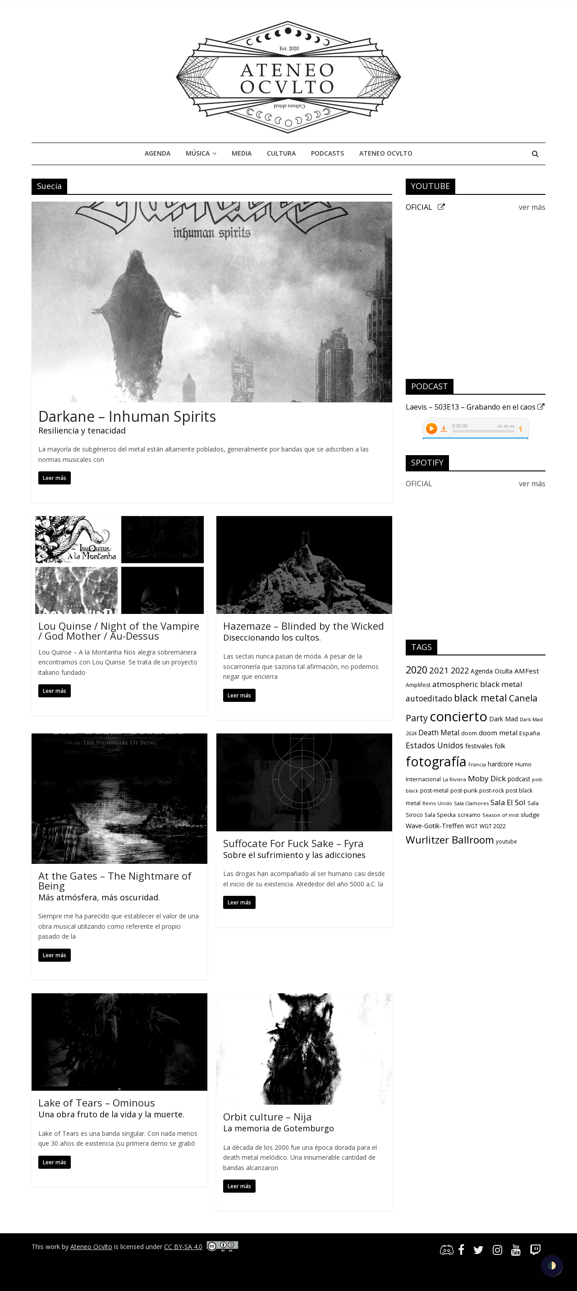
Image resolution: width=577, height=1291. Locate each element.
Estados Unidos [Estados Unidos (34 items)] (434, 745)
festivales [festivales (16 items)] (479, 746)
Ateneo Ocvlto (385, 153)
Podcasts (327, 153)
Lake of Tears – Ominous (96, 1102)
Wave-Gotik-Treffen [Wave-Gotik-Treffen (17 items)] (435, 825)
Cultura (281, 153)
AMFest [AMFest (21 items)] (526, 670)
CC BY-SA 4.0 (183, 1246)
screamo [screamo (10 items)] (469, 814)
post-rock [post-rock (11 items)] (491, 790)
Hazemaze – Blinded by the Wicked (303, 625)
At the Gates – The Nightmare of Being (115, 880)
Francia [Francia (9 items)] (477, 764)
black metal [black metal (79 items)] (480, 697)
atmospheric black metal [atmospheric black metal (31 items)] (477, 684)
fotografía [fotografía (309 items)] (436, 761)
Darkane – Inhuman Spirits (127, 416)
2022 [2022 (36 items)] (460, 670)
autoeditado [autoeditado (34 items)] (429, 698)
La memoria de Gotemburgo (278, 1128)
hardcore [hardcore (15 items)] (500, 764)
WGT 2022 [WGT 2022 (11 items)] (493, 826)
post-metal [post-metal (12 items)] (434, 790)
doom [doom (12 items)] (469, 733)
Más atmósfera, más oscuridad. (99, 897)
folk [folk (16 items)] (500, 746)
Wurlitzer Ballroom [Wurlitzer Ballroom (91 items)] (450, 840)
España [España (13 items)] (529, 733)
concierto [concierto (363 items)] (458, 716)
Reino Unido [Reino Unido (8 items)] (437, 803)
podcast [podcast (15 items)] (519, 779)
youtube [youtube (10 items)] (506, 841)
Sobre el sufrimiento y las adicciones (294, 854)
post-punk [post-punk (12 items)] (463, 790)
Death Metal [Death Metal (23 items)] (438, 733)
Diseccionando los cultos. (272, 637)
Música (198, 153)
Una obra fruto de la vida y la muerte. (111, 1114)
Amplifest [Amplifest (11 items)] (418, 685)
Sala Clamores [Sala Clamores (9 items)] (471, 803)
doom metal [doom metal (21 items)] (498, 732)
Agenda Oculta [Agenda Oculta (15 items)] (492, 671)
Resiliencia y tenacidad (82, 430)
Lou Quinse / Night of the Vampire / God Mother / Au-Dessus (118, 630)
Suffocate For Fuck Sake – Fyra (293, 843)
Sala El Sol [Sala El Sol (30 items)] (508, 802)
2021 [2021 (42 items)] (439, 670)
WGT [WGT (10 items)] (472, 826)
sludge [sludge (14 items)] (530, 815)
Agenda (157, 153)
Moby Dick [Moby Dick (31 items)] (487, 778)
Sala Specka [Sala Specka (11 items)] (440, 815)
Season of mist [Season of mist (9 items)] (500, 814)
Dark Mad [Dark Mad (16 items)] (503, 719)
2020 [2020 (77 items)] (416, 669)
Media (242, 153)
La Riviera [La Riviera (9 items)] (454, 779)
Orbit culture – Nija (267, 1116)
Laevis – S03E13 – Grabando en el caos (475, 407)
